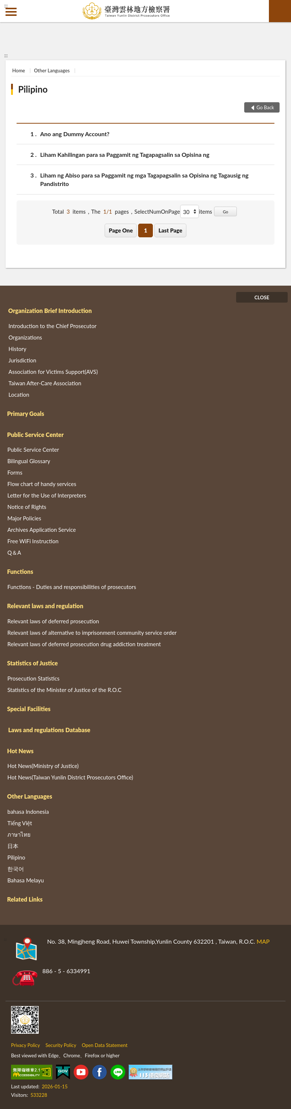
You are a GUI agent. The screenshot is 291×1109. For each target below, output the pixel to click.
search (280, 11)
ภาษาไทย (19, 834)
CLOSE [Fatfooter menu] (262, 297)
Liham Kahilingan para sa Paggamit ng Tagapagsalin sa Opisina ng (124, 154)
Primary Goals (25, 413)
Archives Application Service (41, 529)
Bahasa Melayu (25, 880)
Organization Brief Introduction (50, 310)
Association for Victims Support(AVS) (53, 371)
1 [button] (145, 230)
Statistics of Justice (32, 663)
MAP (263, 941)
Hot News (20, 750)
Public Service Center (35, 434)
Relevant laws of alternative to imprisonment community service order (92, 632)
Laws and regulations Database (49, 729)
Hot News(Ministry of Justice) (43, 765)
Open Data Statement (104, 1045)
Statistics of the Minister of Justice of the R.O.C (64, 689)
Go (225, 211)
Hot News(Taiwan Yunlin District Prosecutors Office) (70, 777)
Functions (20, 571)
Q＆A (14, 552)
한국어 (15, 868)
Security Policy (60, 1045)
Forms (14, 472)
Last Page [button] (170, 230)
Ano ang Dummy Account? (74, 134)
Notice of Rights (26, 506)
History (17, 348)
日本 (12, 846)
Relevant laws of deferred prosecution (53, 621)
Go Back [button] (265, 107)
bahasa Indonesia (28, 811)
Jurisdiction (22, 360)
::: (6, 5)
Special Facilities (28, 708)
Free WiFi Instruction (33, 541)
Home (18, 70)
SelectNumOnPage (157, 211)
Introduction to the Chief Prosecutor (52, 326)
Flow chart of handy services (41, 484)
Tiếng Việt (19, 823)
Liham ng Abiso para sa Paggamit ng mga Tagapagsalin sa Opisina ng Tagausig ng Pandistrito (144, 179)
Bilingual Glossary (28, 461)
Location (18, 394)
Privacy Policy (25, 1045)
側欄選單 (11, 12)
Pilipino (33, 89)
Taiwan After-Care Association (44, 383)
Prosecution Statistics (33, 678)
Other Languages (52, 70)
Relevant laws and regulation (45, 605)
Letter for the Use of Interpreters (46, 495)
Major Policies (24, 518)
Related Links (24, 899)
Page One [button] (121, 230)
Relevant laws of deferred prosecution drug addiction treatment (84, 644)
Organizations (25, 337)
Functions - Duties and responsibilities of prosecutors (71, 586)
